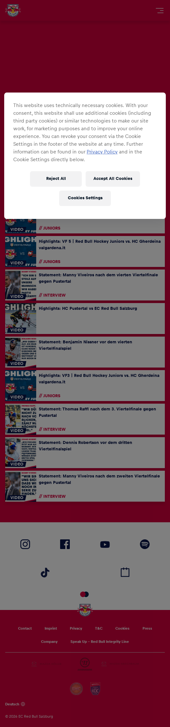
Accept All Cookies (112, 178)
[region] (85, 156)
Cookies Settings (85, 198)
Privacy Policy (102, 151)
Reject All (56, 178)
